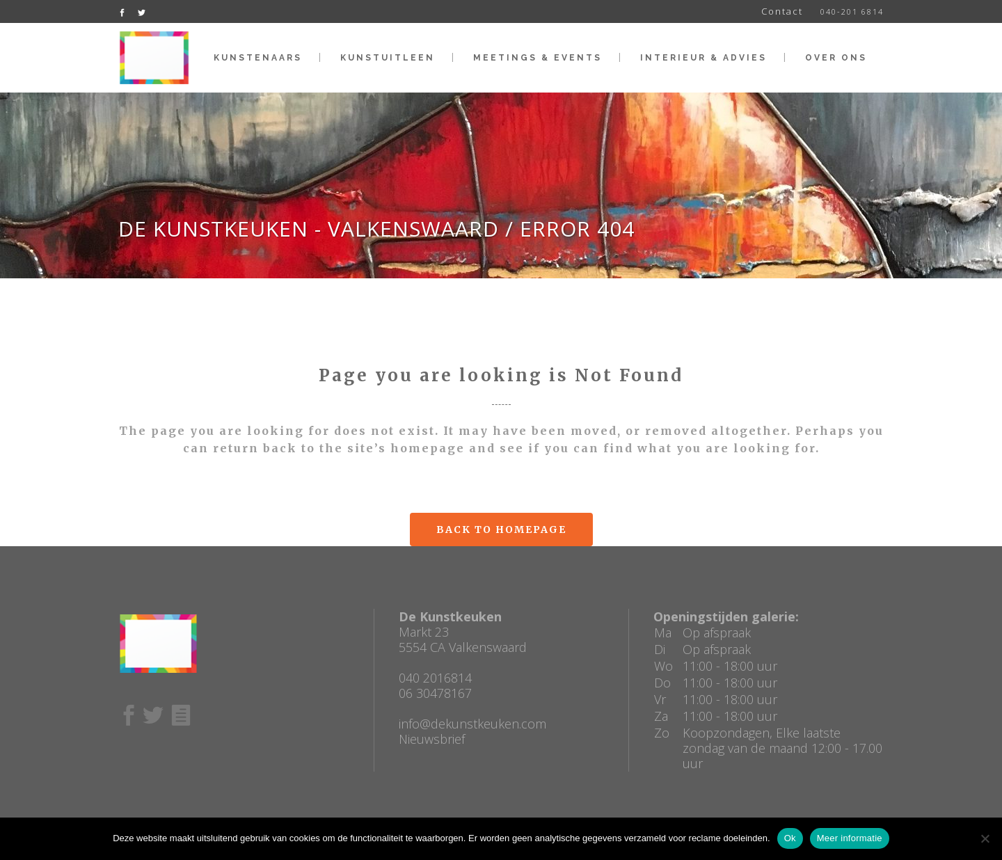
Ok (790, 838)
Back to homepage (501, 529)
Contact (782, 11)
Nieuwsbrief (432, 739)
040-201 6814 (852, 11)
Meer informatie (849, 838)
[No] (985, 838)
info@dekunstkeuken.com (472, 723)
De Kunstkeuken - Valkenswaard (308, 228)
